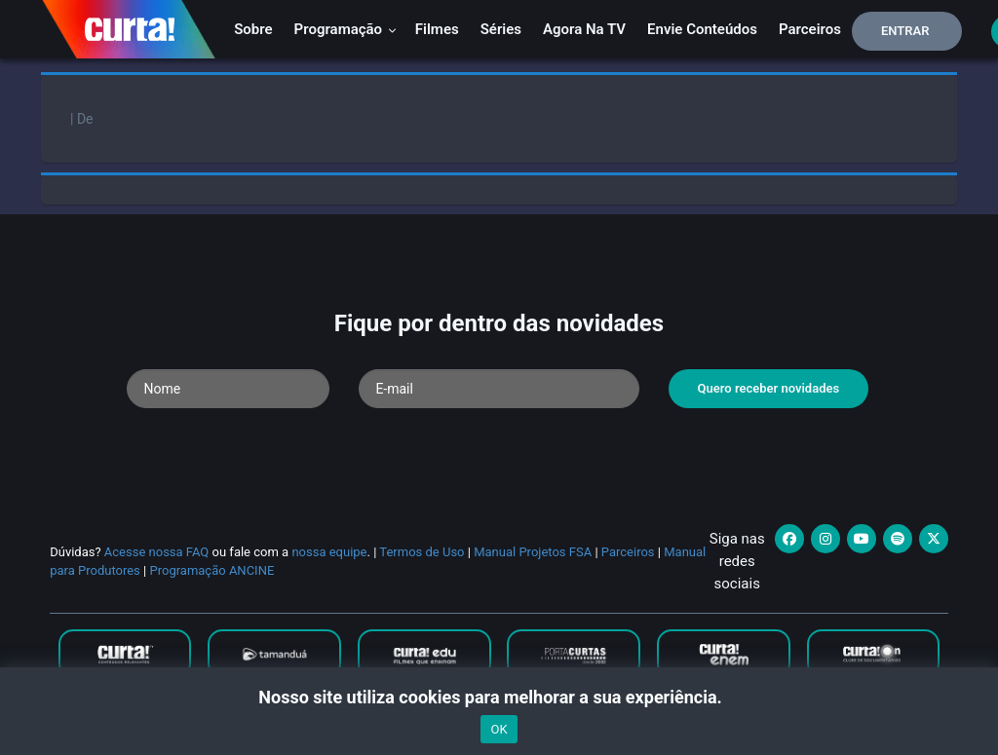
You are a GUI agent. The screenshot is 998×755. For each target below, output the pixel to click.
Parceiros (810, 29)
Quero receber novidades (769, 388)
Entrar (905, 30)
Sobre (253, 29)
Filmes (437, 29)
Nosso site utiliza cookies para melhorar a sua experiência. (498, 697)
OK (498, 729)
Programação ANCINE (211, 570)
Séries (500, 29)
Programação (345, 29)
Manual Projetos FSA (533, 552)
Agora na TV (584, 29)
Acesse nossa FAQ (157, 552)
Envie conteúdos (702, 29)
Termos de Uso (421, 552)
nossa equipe (328, 552)
